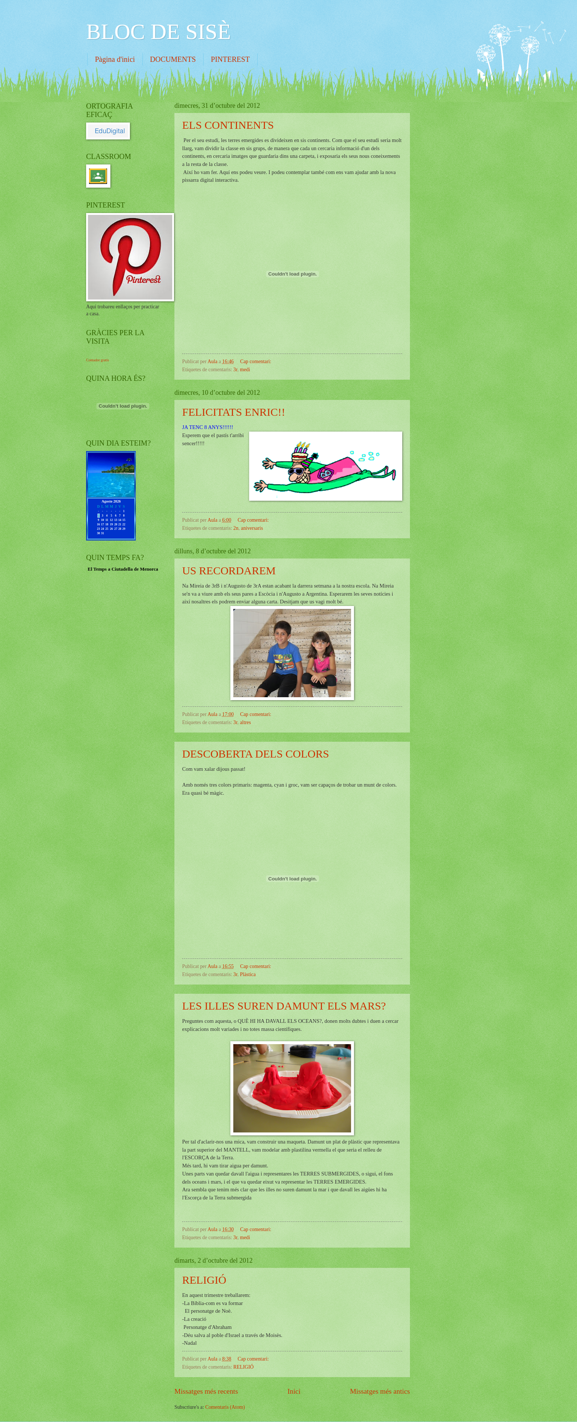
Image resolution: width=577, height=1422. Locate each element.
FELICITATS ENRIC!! (233, 412)
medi (245, 369)
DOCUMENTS (173, 59)
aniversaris (252, 528)
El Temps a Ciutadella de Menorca (123, 569)
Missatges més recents (206, 1391)
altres (245, 722)
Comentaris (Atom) (225, 1407)
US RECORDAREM (229, 570)
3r (235, 369)
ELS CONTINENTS (228, 125)
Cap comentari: (256, 361)
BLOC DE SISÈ (158, 31)
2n (235, 528)
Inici (293, 1391)
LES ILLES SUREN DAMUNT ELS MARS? (284, 1006)
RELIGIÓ (204, 1280)
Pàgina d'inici (115, 59)
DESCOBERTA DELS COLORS (255, 754)
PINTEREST (230, 59)
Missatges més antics (380, 1391)
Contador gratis (97, 360)
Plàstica (248, 974)
